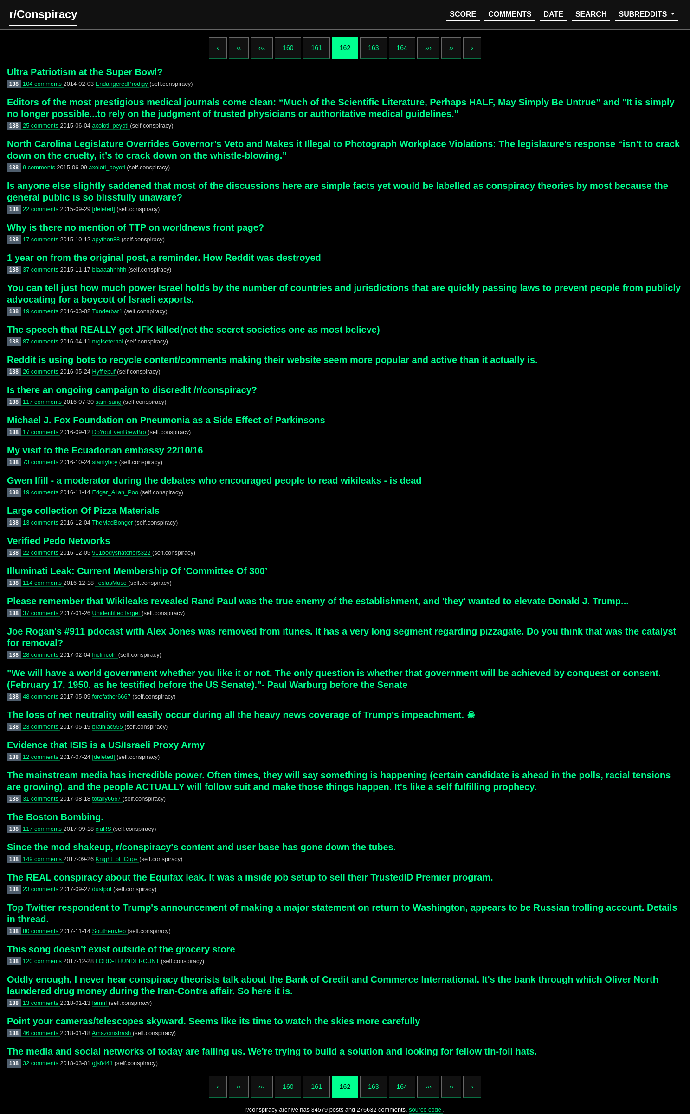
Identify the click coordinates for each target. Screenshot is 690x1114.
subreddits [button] (644, 14)
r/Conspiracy (43, 14)
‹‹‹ (261, 48)
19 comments (41, 311)
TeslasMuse (111, 582)
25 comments (41, 125)
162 (345, 48)
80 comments (41, 930)
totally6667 (107, 798)
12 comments (41, 756)
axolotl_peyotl (111, 125)
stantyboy (105, 462)
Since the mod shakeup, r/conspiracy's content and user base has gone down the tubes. (201, 847)
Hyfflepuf (104, 371)
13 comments (41, 522)
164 (402, 48)
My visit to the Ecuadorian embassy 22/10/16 (105, 450)
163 (373, 48)
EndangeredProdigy (123, 83)
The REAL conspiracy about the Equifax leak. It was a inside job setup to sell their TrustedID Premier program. (250, 877)
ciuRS (104, 828)
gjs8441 (103, 1063)
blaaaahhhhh (110, 269)
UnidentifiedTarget (117, 612)
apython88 (106, 239)
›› (451, 48)
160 (288, 48)
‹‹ (239, 48)
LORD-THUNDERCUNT (128, 961)
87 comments (41, 341)
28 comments (41, 654)
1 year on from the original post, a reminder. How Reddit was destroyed (164, 258)
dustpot (102, 889)
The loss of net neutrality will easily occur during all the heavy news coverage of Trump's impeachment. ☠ (241, 715)
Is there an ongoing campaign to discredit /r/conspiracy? (132, 390)
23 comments (41, 726)
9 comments (40, 167)
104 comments (43, 83)
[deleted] (104, 209)
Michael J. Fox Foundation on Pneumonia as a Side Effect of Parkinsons (166, 420)
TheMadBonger (113, 522)
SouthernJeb (109, 930)
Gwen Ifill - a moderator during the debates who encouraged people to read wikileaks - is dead (214, 480)
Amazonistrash (112, 1033)
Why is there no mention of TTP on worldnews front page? (135, 227)
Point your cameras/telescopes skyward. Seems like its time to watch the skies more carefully (213, 1021)
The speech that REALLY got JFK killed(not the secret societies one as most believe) (193, 329)
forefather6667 (112, 696)
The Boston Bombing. (55, 817)
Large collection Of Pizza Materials (83, 510)
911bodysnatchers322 (122, 552)
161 (316, 48)
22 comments (41, 209)
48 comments (41, 696)
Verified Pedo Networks (58, 541)
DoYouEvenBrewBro (120, 431)
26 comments (41, 371)
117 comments (43, 401)
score (463, 14)
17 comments (41, 239)
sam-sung (109, 401)
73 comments (41, 462)
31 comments (41, 798)
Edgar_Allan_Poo (116, 492)
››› (428, 48)
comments (509, 14)
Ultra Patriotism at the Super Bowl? (85, 72)
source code (426, 1109)
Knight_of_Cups (118, 858)
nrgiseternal (108, 341)
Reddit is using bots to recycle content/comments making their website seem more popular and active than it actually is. (272, 360)
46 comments (41, 1033)
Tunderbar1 (108, 311)
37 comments (41, 269)
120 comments (43, 961)
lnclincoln (105, 654)
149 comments (43, 858)
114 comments (43, 582)
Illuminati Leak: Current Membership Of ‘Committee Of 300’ (137, 571)
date (553, 14)
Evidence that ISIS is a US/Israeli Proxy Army (106, 745)
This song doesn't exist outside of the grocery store (121, 949)
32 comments (41, 1063)
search (591, 14)
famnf (100, 1002)
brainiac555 (108, 726)
